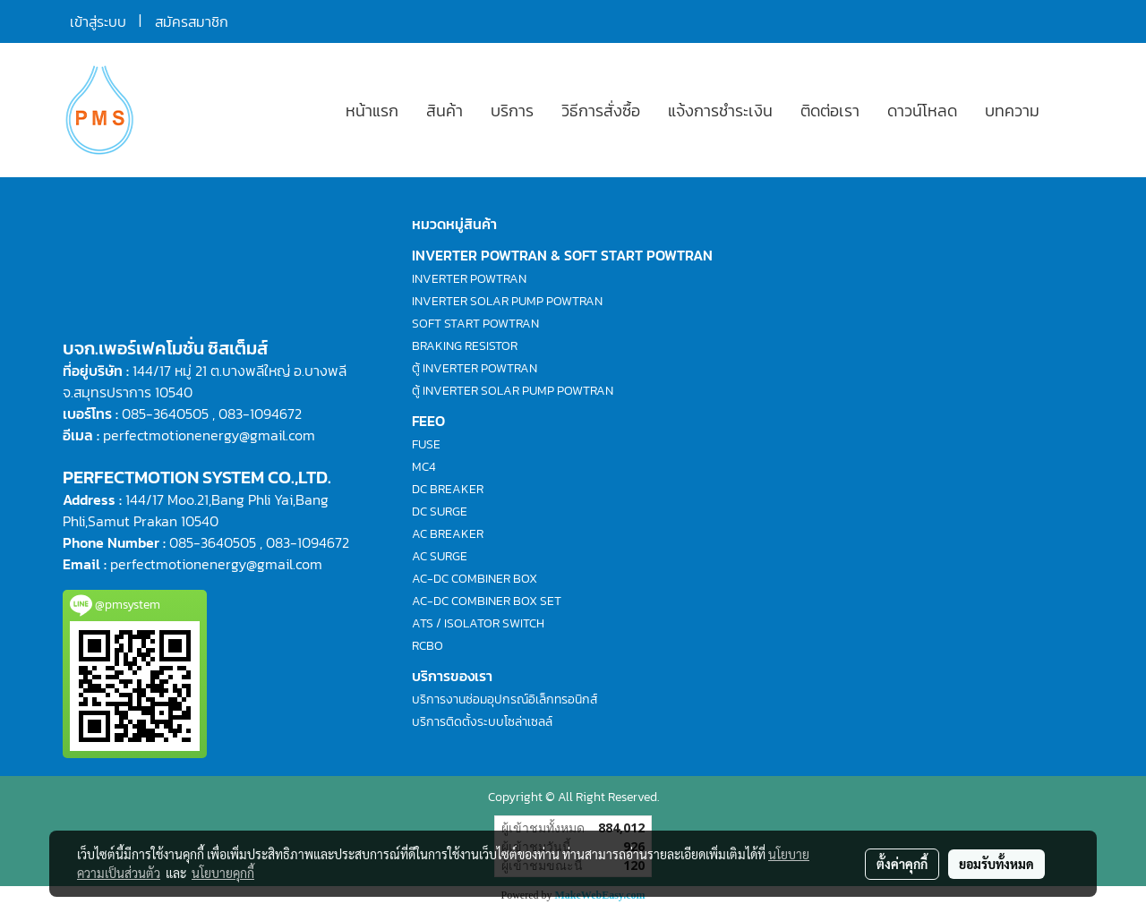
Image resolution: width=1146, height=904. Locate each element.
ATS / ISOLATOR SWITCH (478, 623)
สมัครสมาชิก (191, 21)
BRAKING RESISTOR (464, 346)
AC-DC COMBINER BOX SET (486, 601)
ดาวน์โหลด (922, 110)
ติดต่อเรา (830, 110)
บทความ (1012, 110)
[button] (1069, 110)
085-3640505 (165, 413)
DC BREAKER (447, 489)
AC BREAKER (447, 533)
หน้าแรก (372, 110)
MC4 (424, 466)
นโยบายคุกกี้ (223, 873)
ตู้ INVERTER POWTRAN (474, 368)
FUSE (426, 444)
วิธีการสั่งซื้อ (600, 110)
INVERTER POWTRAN (469, 278)
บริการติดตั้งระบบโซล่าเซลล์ (482, 721)
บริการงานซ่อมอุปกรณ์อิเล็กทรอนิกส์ (504, 699)
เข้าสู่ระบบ (98, 21)
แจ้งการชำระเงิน (720, 110)
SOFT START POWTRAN (475, 323)
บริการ (512, 110)
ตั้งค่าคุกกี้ (902, 864)
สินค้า (444, 110)
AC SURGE (439, 556)
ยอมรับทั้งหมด (996, 864)
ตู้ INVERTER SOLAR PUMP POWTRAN (512, 390)
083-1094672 (260, 413)
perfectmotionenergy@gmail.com (209, 435)
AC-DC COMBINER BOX (474, 578)
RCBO (427, 645)
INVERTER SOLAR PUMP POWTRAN (507, 301)
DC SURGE (439, 511)
